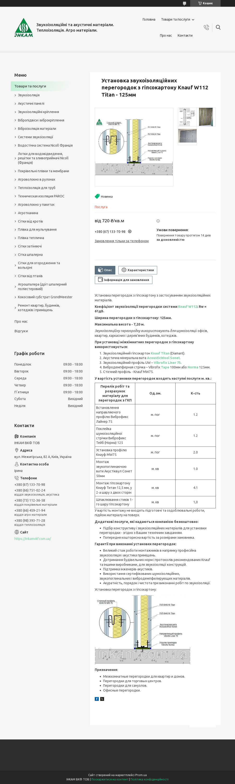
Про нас (166, 35)
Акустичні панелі (31, 103)
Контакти (185, 35)
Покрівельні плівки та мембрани (43, 171)
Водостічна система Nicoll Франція (45, 145)
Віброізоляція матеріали (37, 129)
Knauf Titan (160, 353)
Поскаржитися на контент (109, 779)
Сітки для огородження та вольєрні (39, 265)
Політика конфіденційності (149, 779)
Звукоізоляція (29, 95)
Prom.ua (141, 775)
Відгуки (21, 331)
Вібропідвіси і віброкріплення (41, 120)
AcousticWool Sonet (163, 358)
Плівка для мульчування (37, 229)
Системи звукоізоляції (35, 137)
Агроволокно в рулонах (36, 179)
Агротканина (28, 213)
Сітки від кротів (30, 221)
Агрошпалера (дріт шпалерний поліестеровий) (42, 286)
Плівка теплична (31, 238)
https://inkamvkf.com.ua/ (32, 539)
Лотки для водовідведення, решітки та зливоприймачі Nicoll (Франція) (43, 158)
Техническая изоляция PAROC (41, 196)
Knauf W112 (187, 307)
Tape (165, 367)
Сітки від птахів (30, 276)
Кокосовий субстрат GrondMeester (45, 297)
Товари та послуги (175, 19)
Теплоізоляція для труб (36, 188)
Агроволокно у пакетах (36, 204)
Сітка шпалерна (30, 255)
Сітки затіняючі (30, 246)
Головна (149, 19)
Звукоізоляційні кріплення (38, 112)
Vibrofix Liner (165, 363)
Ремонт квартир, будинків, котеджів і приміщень (39, 307)
